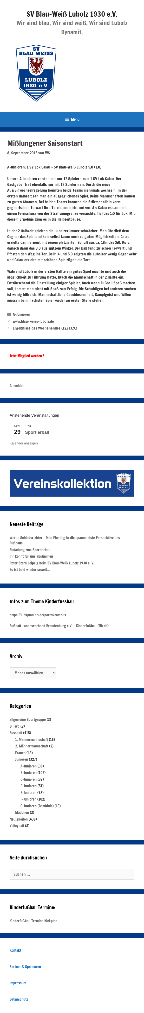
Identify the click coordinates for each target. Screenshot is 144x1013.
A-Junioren (21, 314)
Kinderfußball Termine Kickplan (33, 920)
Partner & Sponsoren (25, 966)
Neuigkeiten (19, 819)
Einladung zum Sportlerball (30, 549)
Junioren (21, 759)
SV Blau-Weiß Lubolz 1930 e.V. (72, 14)
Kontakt (15, 950)
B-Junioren (28, 772)
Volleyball (17, 825)
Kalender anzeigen (24, 443)
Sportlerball (37, 432)
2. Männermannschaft (31, 746)
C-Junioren (28, 779)
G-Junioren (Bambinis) (37, 806)
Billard (15, 726)
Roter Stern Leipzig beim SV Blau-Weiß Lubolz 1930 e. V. (52, 563)
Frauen (20, 752)
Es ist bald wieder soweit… (30, 569)
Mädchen (22, 812)
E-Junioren (28, 792)
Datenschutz (19, 999)
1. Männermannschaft (31, 739)
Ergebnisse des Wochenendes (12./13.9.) (45, 328)
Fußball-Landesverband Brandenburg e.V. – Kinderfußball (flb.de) (59, 625)
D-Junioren (28, 785)
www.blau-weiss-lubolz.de (33, 321)
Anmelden (17, 385)
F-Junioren (28, 799)
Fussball (16, 732)
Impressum (18, 982)
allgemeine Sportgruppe (28, 719)
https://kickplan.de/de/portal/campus (38, 615)
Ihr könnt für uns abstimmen (31, 556)
